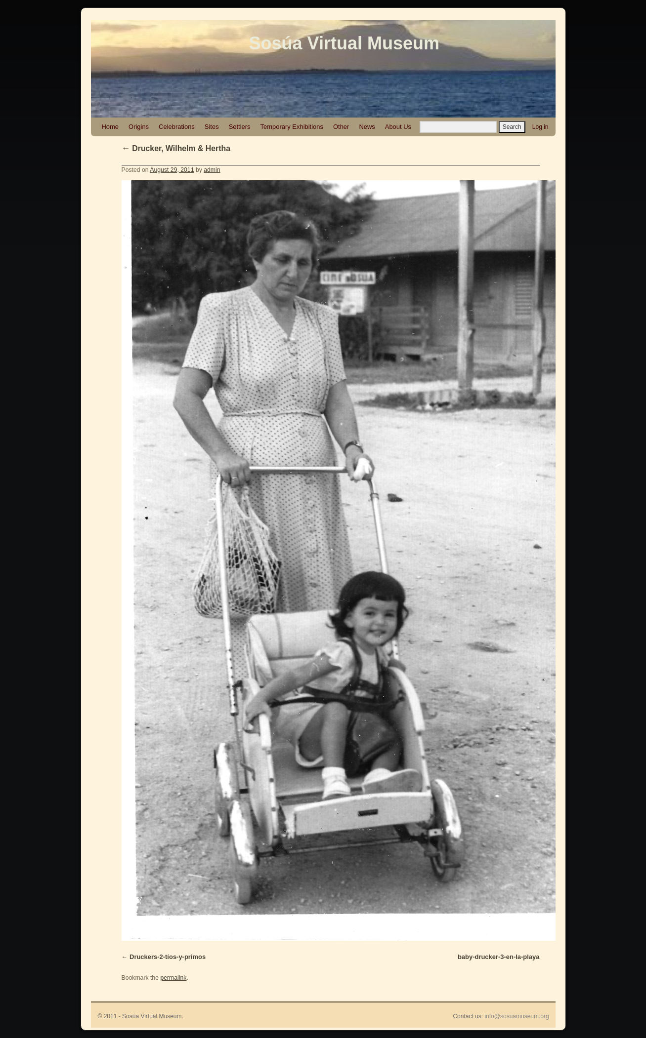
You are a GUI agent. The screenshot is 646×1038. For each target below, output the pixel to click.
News (367, 126)
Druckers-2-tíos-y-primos (167, 956)
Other (341, 126)
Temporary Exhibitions (291, 126)
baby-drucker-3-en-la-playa (499, 956)
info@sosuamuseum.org (516, 1016)
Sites (212, 126)
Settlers (240, 126)
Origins (139, 126)
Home (110, 126)
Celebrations (177, 126)
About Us (398, 126)
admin (212, 169)
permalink (173, 977)
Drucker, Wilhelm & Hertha (176, 148)
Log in (540, 126)
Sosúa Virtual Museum (344, 43)
